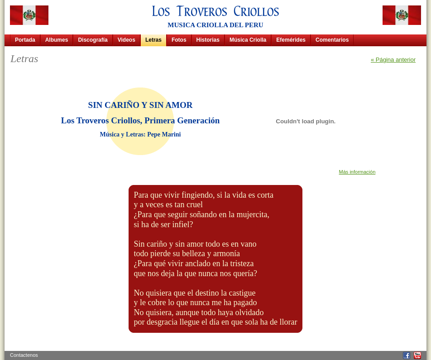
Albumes (56, 40)
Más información (357, 172)
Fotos (179, 40)
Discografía (92, 40)
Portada (25, 40)
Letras (153, 40)
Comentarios (332, 40)
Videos (126, 40)
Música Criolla (248, 40)
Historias (208, 40)
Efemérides (291, 40)
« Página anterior (393, 59)
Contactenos (24, 355)
